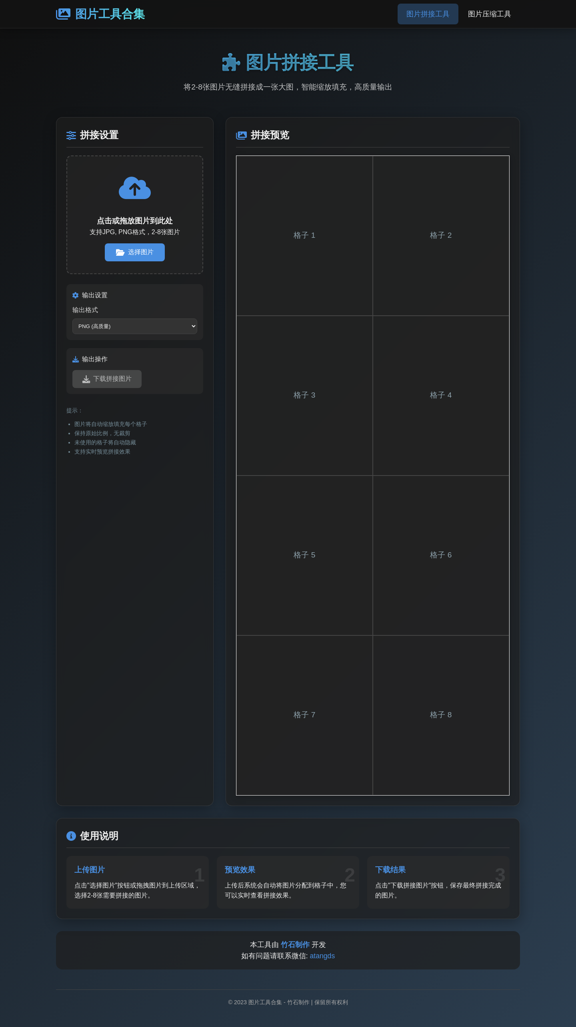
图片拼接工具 (428, 14)
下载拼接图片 (107, 379)
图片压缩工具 (489, 14)
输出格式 (85, 310)
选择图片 (135, 252)
